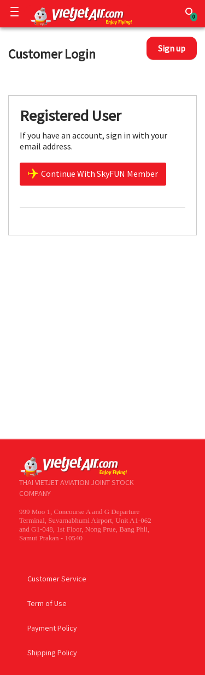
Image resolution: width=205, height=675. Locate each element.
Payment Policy (52, 628)
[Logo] (78, 15)
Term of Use (47, 603)
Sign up (171, 48)
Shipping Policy (52, 652)
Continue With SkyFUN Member (93, 173)
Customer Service (56, 579)
